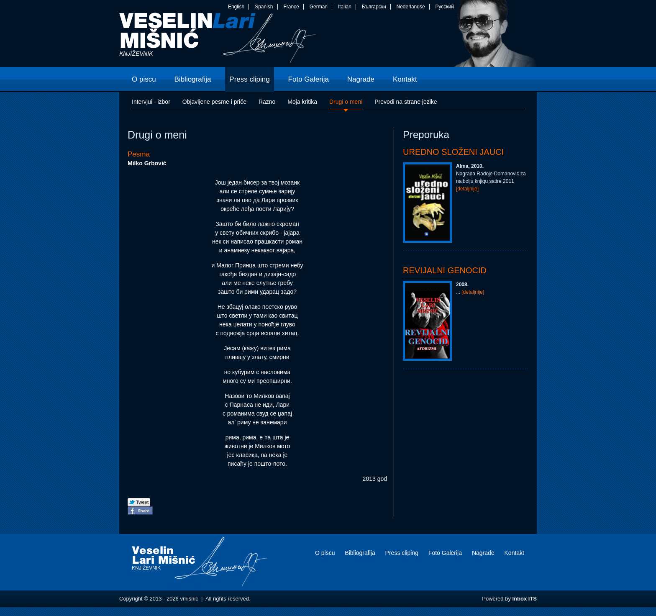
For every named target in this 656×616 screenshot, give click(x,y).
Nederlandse (411, 7)
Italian (344, 7)
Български (374, 7)
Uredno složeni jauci (453, 152)
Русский (444, 7)
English (236, 7)
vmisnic (217, 40)
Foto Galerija (445, 552)
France (291, 7)
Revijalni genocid (445, 270)
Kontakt (514, 552)
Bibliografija (360, 552)
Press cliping (401, 552)
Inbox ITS (524, 598)
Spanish (264, 7)
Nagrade (483, 552)
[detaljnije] (467, 189)
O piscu (325, 552)
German (319, 7)
